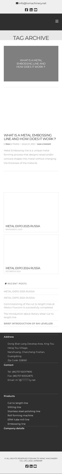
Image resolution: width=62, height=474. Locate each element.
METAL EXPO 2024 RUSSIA (19, 297)
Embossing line (16, 423)
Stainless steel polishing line (24, 411)
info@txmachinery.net (31, 3)
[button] (56, 21)
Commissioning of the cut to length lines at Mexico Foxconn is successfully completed (29, 306)
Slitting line (14, 407)
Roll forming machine (20, 415)
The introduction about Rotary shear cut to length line (29, 315)
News (8, 144)
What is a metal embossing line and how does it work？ (30, 137)
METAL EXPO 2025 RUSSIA (19, 291)
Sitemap (38, 461)
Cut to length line (18, 403)
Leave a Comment (44, 144)
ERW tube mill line (18, 419)
